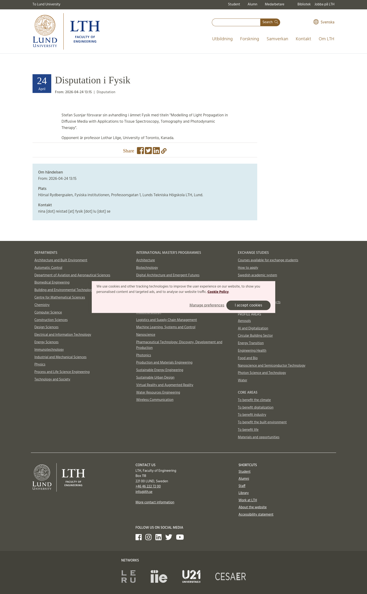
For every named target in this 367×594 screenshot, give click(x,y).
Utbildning (222, 39)
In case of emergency (254, 295)
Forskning (249, 39)
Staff (242, 486)
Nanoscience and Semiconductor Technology (271, 366)
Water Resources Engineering (158, 392)
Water (242, 380)
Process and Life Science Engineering (62, 372)
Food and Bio (248, 358)
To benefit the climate (254, 400)
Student (234, 4)
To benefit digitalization (255, 407)
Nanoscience (145, 335)
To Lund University (46, 4)
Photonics (143, 355)
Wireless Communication (154, 400)
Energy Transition (251, 343)
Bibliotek (304, 4)
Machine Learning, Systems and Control (165, 327)
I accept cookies (248, 305)
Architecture (145, 260)
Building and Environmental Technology (64, 290)
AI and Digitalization (253, 328)
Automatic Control (48, 268)
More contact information (155, 502)
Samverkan (277, 39)
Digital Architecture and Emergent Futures (167, 275)
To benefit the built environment (262, 422)
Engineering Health (252, 351)
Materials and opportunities (258, 437)
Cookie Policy (218, 292)
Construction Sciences (51, 320)
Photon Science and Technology (262, 373)
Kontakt (303, 39)
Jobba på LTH (324, 4)
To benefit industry (252, 415)
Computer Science (48, 312)
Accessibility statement (256, 514)
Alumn (252, 4)
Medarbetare (274, 4)
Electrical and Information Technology (62, 335)
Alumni (244, 479)
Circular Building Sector (255, 336)
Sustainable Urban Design (155, 377)
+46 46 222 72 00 (148, 486)
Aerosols (244, 321)
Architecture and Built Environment (60, 260)
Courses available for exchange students (268, 260)
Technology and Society (52, 379)
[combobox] (236, 22)
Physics (39, 364)
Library (244, 493)
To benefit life (248, 430)
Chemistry (42, 305)
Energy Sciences (46, 342)
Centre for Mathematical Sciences (59, 297)
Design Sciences (46, 327)
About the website (253, 507)
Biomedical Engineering (52, 282)
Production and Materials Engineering (164, 362)
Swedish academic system (257, 275)
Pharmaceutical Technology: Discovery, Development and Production (179, 345)
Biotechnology (147, 268)
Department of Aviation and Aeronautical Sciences (72, 275)
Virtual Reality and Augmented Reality (164, 385)
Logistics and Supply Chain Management (166, 320)
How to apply (248, 268)
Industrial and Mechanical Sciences (60, 357)
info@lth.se (144, 492)
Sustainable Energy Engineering (159, 370)
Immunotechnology (49, 350)
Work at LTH (248, 500)
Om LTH (326, 39)
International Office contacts (259, 302)
